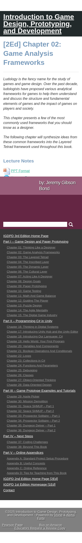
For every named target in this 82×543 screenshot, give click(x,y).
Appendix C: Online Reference (27, 468)
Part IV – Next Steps (18, 436)
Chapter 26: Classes (20, 375)
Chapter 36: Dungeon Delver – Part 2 (31, 430)
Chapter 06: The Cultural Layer (27, 271)
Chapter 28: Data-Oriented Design (29, 384)
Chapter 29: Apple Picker (23, 396)
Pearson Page (12, 525)
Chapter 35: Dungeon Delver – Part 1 (31, 425)
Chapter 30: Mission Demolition (27, 401)
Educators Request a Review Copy (39, 528)
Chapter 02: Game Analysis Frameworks (33, 252)
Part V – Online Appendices (23, 452)
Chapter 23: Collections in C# (26, 360)
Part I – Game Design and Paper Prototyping (35, 241)
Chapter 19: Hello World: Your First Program (36, 341)
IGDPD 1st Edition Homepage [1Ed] (29, 484)
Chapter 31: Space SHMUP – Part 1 (30, 406)
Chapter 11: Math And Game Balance (31, 295)
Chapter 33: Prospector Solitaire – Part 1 (33, 415)
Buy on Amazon (50, 525)
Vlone (58, 515)
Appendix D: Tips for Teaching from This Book (36, 473)
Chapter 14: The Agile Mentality (27, 310)
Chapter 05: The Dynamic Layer (28, 266)
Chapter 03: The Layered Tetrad (28, 257)
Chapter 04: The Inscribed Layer (28, 262)
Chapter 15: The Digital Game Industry (32, 315)
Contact (9, 490)
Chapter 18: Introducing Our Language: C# (35, 336)
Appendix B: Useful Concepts (26, 463)
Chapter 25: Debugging (22, 370)
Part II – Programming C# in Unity (27, 321)
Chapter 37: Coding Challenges (27, 442)
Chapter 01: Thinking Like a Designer (31, 247)
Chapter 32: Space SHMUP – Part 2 (30, 411)
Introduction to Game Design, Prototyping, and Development (38, 24)
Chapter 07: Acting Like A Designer (29, 276)
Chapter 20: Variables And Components (33, 346)
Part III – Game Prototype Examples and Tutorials (39, 390)
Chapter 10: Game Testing (24, 291)
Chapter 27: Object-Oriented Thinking (31, 380)
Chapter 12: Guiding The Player (27, 300)
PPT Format (16, 171)
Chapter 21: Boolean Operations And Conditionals (39, 351)
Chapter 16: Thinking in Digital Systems (32, 326)
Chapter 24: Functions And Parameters (32, 365)
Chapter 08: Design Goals (24, 281)
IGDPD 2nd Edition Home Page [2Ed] (30, 479)
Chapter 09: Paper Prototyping (27, 286)
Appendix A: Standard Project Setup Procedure (37, 458)
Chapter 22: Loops (19, 355)
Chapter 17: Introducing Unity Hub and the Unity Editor (42, 331)
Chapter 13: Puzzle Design (24, 305)
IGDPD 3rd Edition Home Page (26, 236)
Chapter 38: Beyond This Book (27, 446)
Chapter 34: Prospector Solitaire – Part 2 (33, 420)
